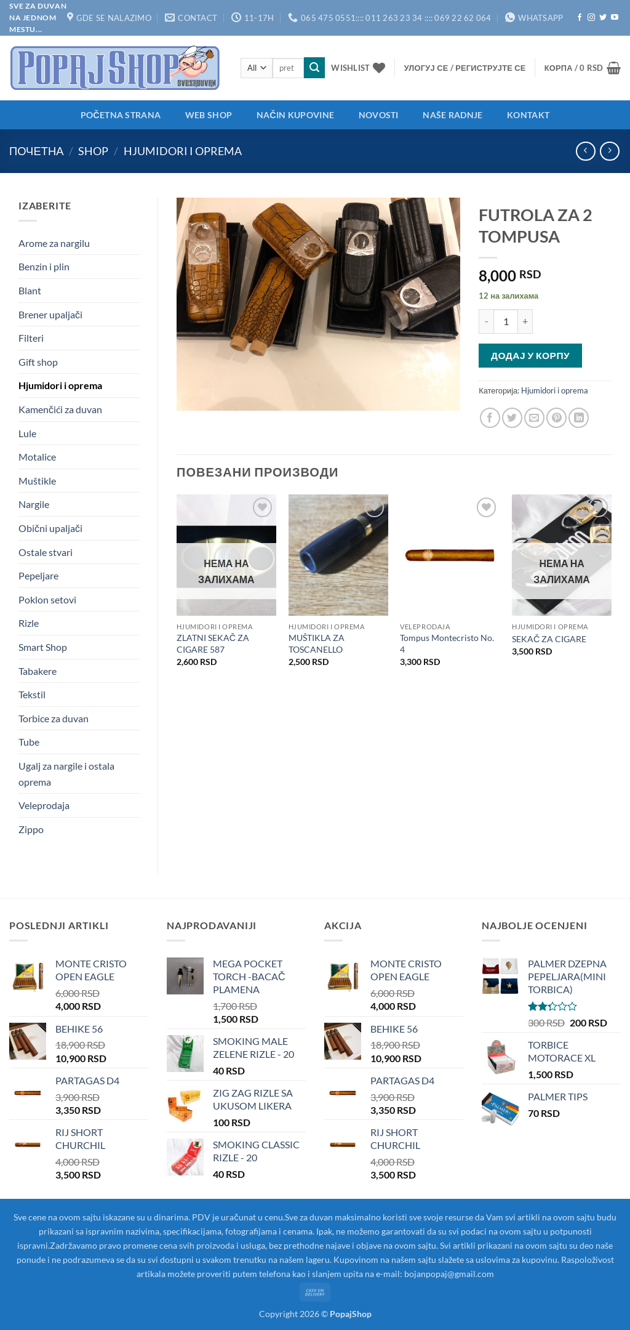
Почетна (36, 151)
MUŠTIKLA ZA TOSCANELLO (317, 643)
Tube (28, 742)
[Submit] (314, 67)
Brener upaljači (50, 314)
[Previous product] (609, 151)
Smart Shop (42, 647)
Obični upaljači (50, 528)
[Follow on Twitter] (603, 18)
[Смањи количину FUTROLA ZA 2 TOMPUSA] (486, 321)
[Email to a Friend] (534, 418)
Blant (29, 290)
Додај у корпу (530, 355)
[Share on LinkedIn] (578, 418)
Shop (93, 151)
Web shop (208, 115)
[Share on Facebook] (490, 418)
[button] (465, 67)
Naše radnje (452, 115)
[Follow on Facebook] (579, 18)
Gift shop (38, 362)
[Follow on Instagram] (591, 18)
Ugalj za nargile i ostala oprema (66, 774)
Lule (27, 433)
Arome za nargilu (54, 243)
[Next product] (585, 151)
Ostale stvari (45, 552)
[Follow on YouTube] (614, 18)
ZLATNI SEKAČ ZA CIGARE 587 (213, 643)
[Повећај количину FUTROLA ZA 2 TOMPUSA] (525, 321)
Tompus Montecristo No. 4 (447, 643)
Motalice (37, 456)
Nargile (33, 504)
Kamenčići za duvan (60, 409)
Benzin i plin (44, 266)
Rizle (28, 623)
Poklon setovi (47, 599)
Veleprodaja (44, 805)
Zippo (31, 829)
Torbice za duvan (53, 718)
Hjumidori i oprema (183, 151)
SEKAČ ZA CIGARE (549, 639)
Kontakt (528, 115)
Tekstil (32, 694)
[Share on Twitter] (512, 418)
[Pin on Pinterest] (556, 418)
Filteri (31, 338)
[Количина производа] (505, 321)
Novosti (379, 115)
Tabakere (37, 671)
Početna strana (121, 115)
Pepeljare (38, 575)
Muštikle (37, 480)
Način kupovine (295, 115)
